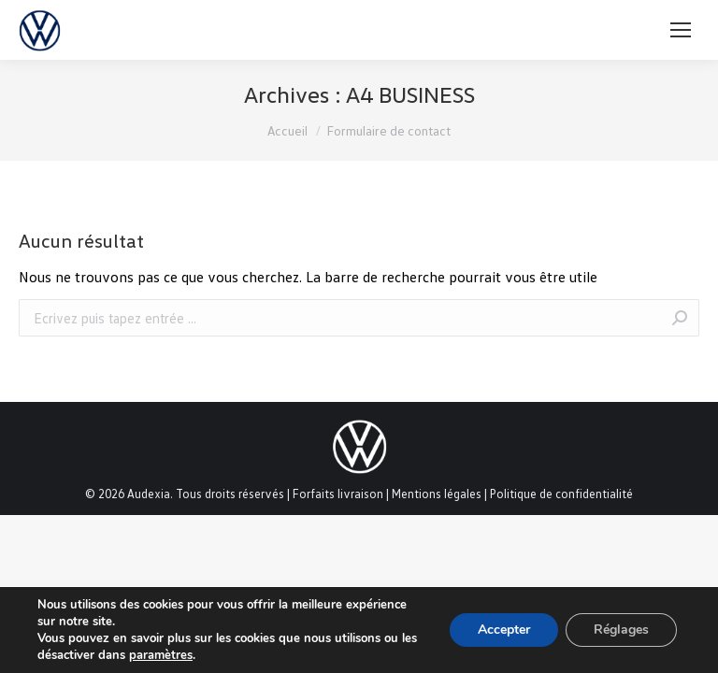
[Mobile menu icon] (680, 30)
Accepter (504, 629)
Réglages (621, 629)
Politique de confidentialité (561, 493)
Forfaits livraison (338, 493)
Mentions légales (436, 493)
